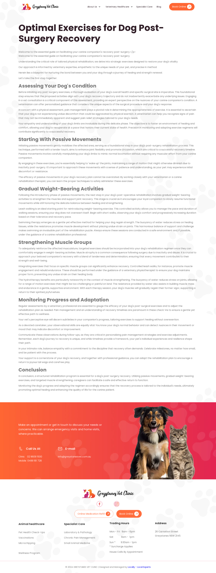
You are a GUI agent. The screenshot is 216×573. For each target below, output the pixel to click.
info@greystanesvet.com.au (74, 460)
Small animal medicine (77, 545)
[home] (40, 6)
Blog (159, 6)
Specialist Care (144, 6)
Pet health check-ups (31, 534)
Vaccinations (26, 539)
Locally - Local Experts (139, 567)
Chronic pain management (79, 539)
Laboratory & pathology (78, 534)
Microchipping (26, 545)
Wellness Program (29, 553)
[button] (93, 7)
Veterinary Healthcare (117, 6)
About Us (92, 6)
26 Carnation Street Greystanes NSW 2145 (167, 533)
